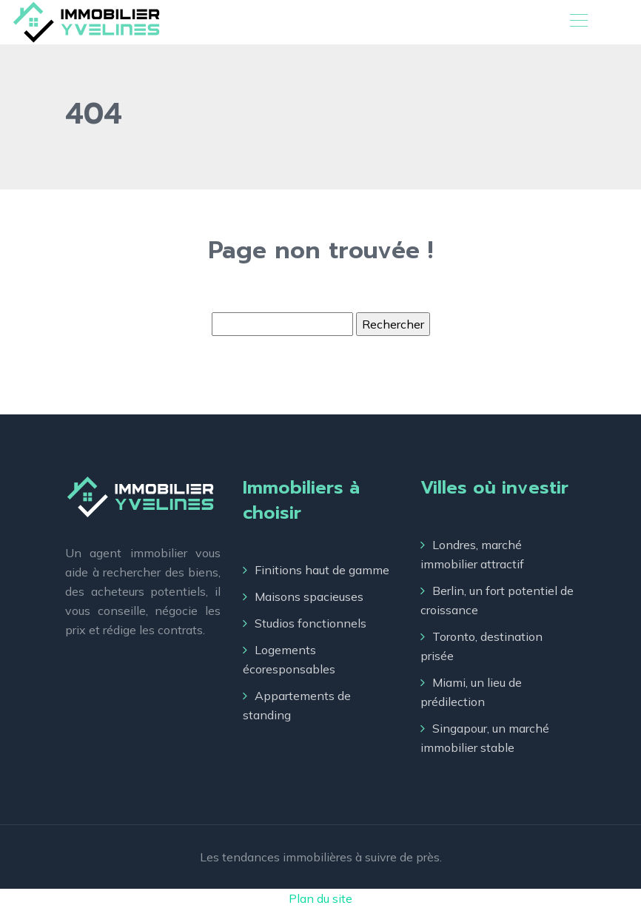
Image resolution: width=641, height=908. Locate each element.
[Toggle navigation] (578, 22)
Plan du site (320, 898)
